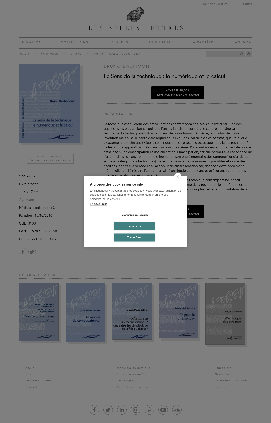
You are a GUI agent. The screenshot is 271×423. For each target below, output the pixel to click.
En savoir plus (98, 203)
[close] (177, 176)
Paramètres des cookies (134, 215)
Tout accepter (134, 226)
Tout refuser (134, 237)
